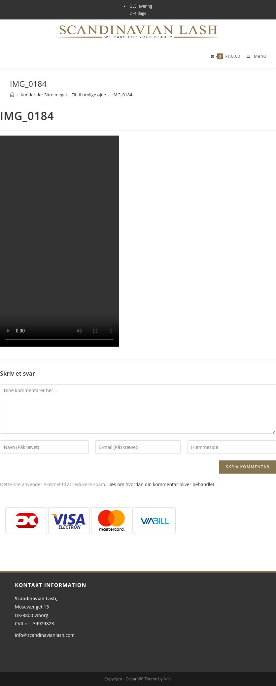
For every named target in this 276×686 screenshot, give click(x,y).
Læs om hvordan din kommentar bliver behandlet (161, 484)
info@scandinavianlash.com (45, 635)
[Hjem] (12, 95)
